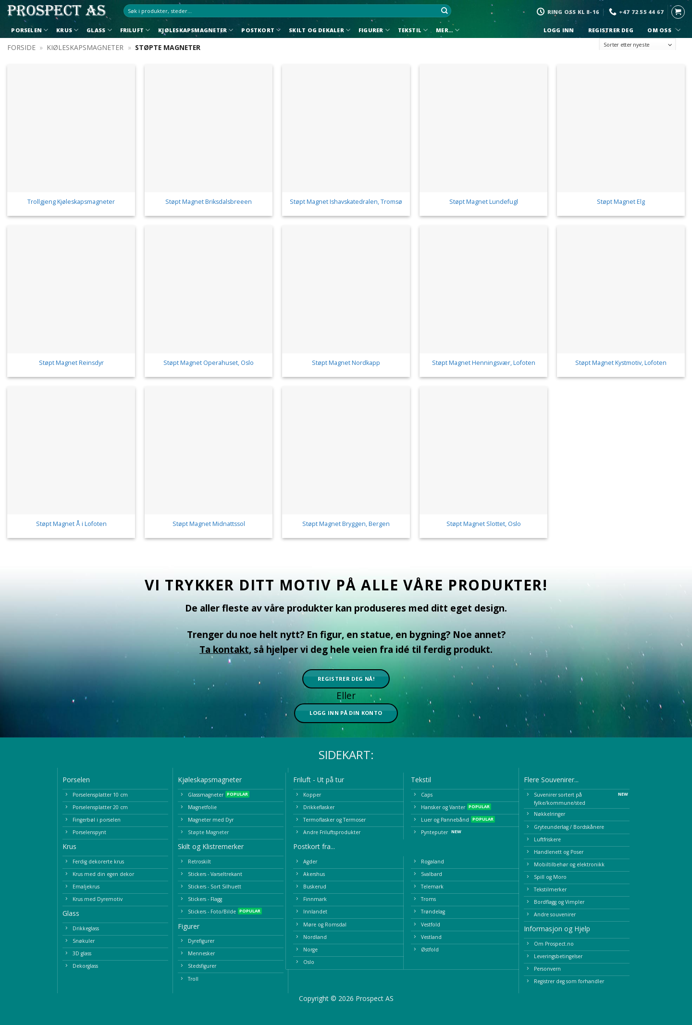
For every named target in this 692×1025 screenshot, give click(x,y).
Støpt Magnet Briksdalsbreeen (208, 202)
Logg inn (558, 30)
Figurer (374, 30)
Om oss (662, 30)
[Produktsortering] (637, 44)
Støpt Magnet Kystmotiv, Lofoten (621, 363)
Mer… (447, 30)
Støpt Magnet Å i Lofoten (71, 524)
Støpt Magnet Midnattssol (209, 524)
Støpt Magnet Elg (621, 202)
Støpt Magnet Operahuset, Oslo (208, 363)
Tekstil (413, 30)
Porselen (29, 30)
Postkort (261, 30)
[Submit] (444, 11)
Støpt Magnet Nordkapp (346, 363)
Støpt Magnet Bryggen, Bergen (346, 524)
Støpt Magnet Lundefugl (483, 202)
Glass (99, 30)
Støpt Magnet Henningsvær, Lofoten (483, 363)
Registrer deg (611, 30)
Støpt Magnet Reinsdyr (71, 363)
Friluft (135, 30)
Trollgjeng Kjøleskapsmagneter (71, 202)
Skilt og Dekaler (319, 30)
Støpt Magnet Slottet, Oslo (483, 524)
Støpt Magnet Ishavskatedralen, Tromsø (346, 202)
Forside (21, 47)
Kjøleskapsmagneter (195, 30)
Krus (67, 30)
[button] (678, 12)
